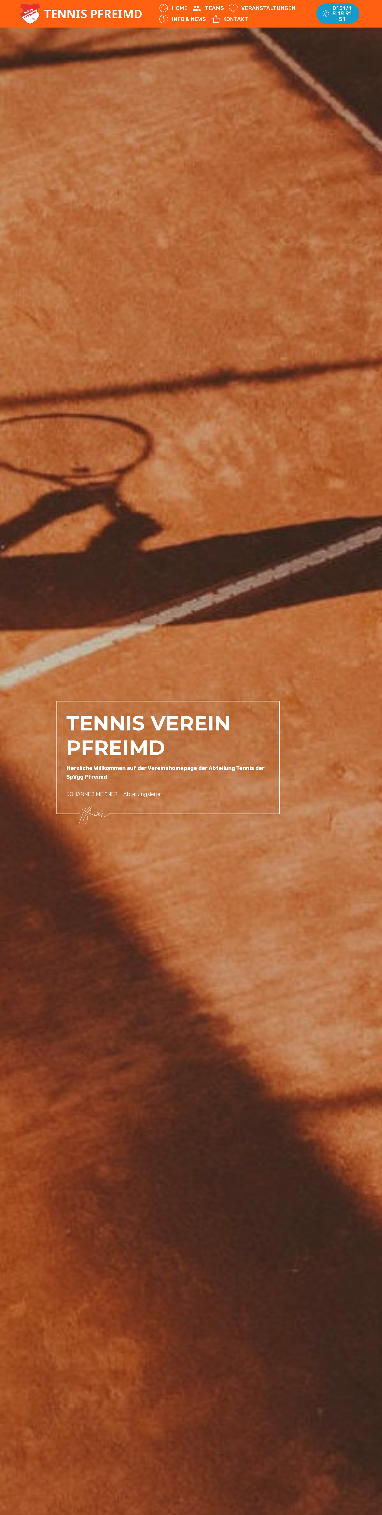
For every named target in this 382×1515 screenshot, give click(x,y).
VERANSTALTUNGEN (262, 8)
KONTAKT (229, 19)
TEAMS (208, 8)
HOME (173, 8)
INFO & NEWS (182, 19)
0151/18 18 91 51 (337, 13)
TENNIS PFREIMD (94, 13)
